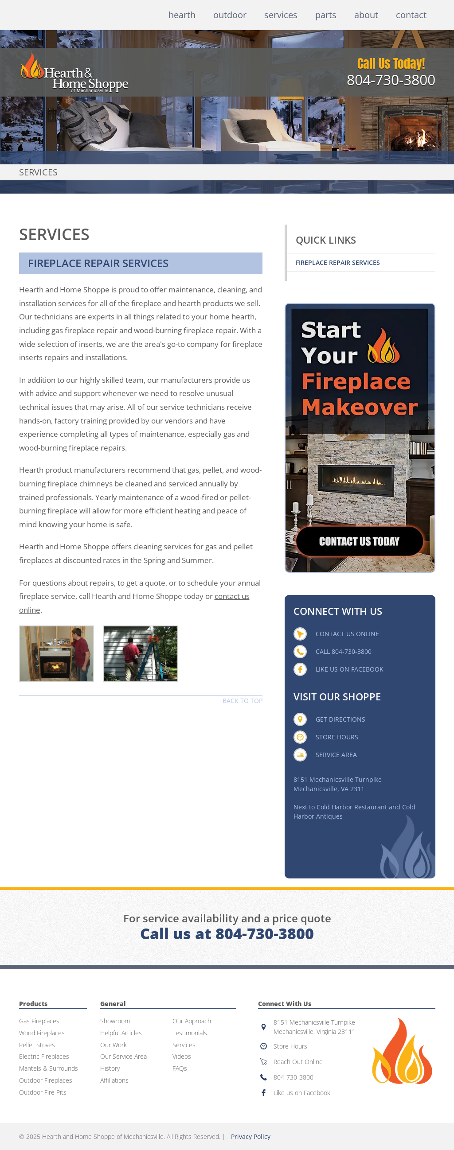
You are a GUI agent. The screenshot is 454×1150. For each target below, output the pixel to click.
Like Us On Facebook (350, 669)
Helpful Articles (121, 1033)
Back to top (242, 700)
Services (280, 15)
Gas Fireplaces (39, 1021)
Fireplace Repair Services (338, 262)
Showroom (115, 1021)
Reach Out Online (298, 1061)
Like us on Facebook (302, 1092)
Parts (326, 15)
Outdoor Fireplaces (45, 1080)
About (366, 15)
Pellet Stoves (37, 1045)
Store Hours (337, 737)
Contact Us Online (347, 633)
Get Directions (340, 719)
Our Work (113, 1045)
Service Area (336, 754)
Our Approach (191, 1021)
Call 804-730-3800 (344, 651)
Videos (181, 1057)
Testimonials (189, 1033)
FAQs (179, 1068)
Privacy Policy (250, 1136)
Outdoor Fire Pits (43, 1092)
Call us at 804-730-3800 (227, 933)
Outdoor (230, 15)
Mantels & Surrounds (48, 1068)
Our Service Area (123, 1057)
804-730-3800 (391, 79)
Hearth (182, 15)
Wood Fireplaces (42, 1033)
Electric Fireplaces (44, 1057)
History (110, 1068)
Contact (411, 15)
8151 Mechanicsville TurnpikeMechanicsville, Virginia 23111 (315, 1027)
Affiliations (114, 1080)
